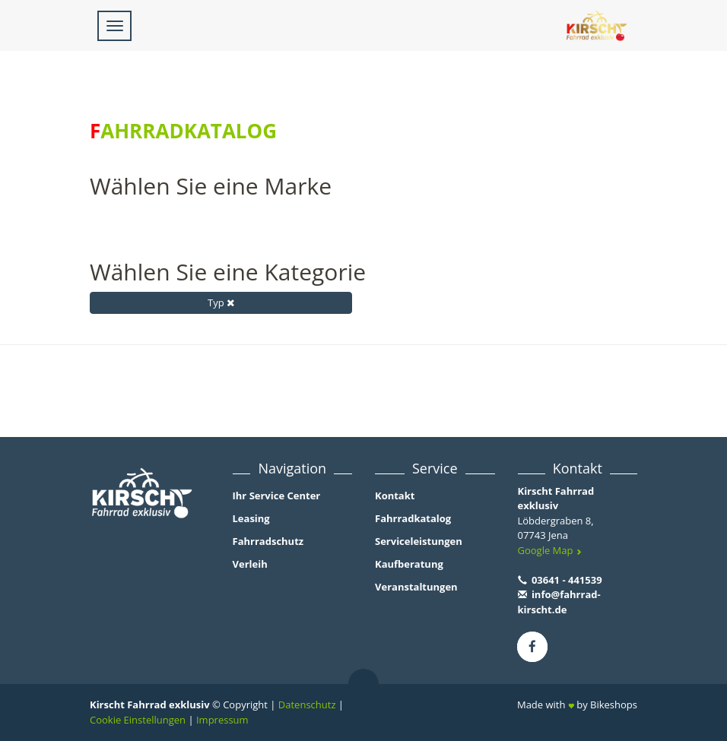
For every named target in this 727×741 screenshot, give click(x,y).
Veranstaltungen (416, 587)
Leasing (251, 518)
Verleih (250, 564)
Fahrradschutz (268, 541)
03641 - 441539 (560, 580)
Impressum (222, 720)
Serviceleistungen (418, 541)
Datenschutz (307, 704)
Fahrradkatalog (413, 518)
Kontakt (394, 495)
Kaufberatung (409, 564)
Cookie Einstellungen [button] (138, 720)
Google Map (550, 550)
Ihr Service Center (277, 495)
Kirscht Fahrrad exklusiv (556, 498)
